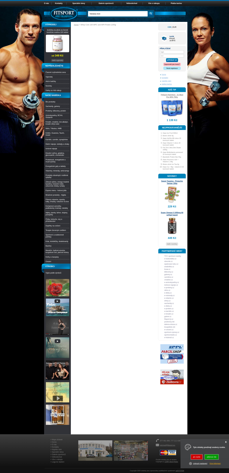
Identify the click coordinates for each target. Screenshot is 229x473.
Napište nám (57, 449)
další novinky (172, 244)
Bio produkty (50, 102)
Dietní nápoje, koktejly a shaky (57, 144)
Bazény (48, 246)
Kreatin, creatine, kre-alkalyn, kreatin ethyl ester (57, 123)
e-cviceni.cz (169, 330)
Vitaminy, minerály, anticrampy (57, 171)
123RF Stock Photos (171, 461)
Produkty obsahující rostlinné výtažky (57, 176)
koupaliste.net (169, 327)
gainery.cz (168, 274)
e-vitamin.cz (169, 298)
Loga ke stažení (58, 462)
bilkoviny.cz (168, 272)
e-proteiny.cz (169, 288)
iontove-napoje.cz (171, 285)
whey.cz (167, 301)
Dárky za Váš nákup (53, 90)
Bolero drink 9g (168, 136)
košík (172, 36)
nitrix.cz (167, 290)
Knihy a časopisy (52, 257)
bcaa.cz (167, 269)
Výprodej (49, 77)
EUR (174, 27)
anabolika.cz (169, 267)
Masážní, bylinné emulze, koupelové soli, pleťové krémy (57, 251)
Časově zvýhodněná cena (56, 72)
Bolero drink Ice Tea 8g (171, 164)
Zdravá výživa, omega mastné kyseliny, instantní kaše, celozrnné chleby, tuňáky (57, 184)
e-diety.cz (168, 293)
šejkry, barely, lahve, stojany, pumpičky (57, 214)
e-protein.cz (169, 309)
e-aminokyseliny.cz (171, 282)
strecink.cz (168, 261)
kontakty (165, 78)
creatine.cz (168, 280)
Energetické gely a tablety (56, 166)
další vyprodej (57, 60)
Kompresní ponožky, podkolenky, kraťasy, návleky (57, 207)
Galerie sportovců (106, 3)
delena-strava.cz (170, 324)
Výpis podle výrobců (53, 273)
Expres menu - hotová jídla (56, 190)
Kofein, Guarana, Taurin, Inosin (55, 134)
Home (76, 25)
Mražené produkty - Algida (56, 195)
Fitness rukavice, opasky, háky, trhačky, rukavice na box (57, 201)
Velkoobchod (131, 3)
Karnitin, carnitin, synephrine (57, 140)
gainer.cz (167, 316)
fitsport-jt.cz (168, 319)
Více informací (215, 463)
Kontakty (59, 3)
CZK (169, 27)
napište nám (166, 81)
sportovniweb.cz (170, 335)
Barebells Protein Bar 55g (172, 157)
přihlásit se (172, 60)
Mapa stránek (57, 440)
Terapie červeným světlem (56, 230)
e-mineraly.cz (169, 295)
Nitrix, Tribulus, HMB (53, 128)
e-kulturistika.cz (170, 259)
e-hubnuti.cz (169, 337)
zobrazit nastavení (200, 463)
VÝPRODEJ (50, 24)
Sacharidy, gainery (53, 106)
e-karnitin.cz (169, 311)
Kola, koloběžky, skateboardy (57, 241)
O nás (46, 3)
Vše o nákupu (154, 3)
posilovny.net (169, 322)
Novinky (49, 86)
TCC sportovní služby (172, 256)
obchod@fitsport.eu (167, 445)
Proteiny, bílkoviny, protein (56, 111)
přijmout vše (211, 457)
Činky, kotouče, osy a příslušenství (54, 220)
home (164, 75)
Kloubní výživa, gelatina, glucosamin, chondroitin (55, 154)
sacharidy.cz (169, 303)
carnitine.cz (168, 277)
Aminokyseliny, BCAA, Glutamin (54, 116)
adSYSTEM (180, 471)
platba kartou (167, 84)
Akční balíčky (51, 81)
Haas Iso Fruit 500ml (170, 133)
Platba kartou (176, 3)
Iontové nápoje (51, 149)
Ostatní (48, 261)
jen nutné (196, 457)
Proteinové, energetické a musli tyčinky (55, 161)
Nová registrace (172, 68)
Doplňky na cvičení (53, 226)
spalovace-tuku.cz (171, 264)
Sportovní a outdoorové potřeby (55, 236)
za (170, 41)
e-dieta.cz (168, 306)
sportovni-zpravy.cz (171, 332)
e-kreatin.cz (168, 314)
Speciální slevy (78, 3)
